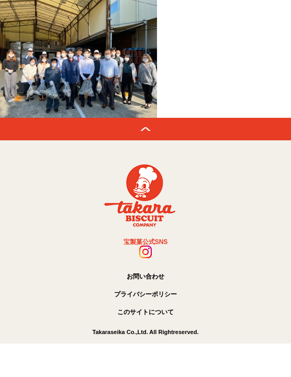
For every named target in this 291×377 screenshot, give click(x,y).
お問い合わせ (145, 276)
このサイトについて (145, 312)
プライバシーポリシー (145, 294)
